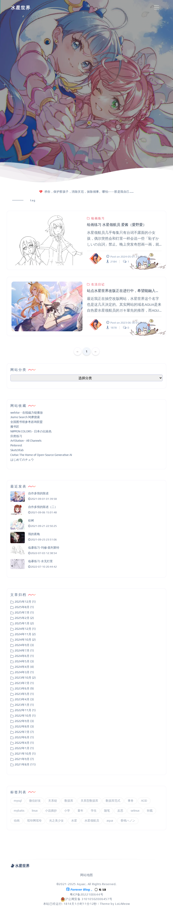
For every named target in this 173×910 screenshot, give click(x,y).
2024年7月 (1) (24, 650)
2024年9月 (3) (24, 645)
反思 (120, 810)
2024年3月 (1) (24, 672)
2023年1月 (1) (24, 704)
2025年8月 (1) (24, 607)
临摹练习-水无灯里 (40, 561)
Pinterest (16, 445)
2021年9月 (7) (24, 759)
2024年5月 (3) (24, 661)
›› (95, 351)
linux (35, 810)
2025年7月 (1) (24, 612)
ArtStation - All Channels (25, 440)
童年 (80, 810)
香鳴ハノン (128, 820)
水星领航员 (91, 820)
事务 (131, 800)
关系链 (52, 800)
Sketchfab (17, 450)
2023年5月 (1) (24, 694)
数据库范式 (113, 800)
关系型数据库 (89, 800)
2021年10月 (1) (25, 753)
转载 (150, 810)
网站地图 (86, 875)
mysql (18, 800)
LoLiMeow (122, 903)
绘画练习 (96, 218)
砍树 (31, 520)
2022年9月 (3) (24, 721)
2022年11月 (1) (25, 710)
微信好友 (35, 800)
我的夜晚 (34, 534)
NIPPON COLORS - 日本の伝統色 (31, 431)
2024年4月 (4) (24, 666)
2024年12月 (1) (25, 628)
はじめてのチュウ (22, 459)
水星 (74, 820)
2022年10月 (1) (25, 715)
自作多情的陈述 (38, 493)
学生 (94, 810)
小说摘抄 (51, 810)
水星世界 (21, 7)
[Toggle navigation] (156, 7)
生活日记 (96, 284)
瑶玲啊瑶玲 (34, 820)
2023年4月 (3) (24, 699)
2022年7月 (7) (24, 732)
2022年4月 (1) (24, 742)
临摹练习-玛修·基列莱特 (43, 547)
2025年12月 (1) (25, 601)
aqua (110, 820)
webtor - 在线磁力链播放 (26, 412)
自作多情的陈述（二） (42, 507)
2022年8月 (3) (24, 726)
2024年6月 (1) (24, 656)
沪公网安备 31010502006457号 (86, 899)
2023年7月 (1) (24, 683)
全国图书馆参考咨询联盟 (26, 422)
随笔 (107, 810)
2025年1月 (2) (24, 623)
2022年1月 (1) (24, 748)
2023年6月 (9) (24, 688)
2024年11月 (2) (25, 634)
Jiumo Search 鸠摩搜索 (25, 417)
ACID (144, 800)
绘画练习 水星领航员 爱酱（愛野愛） (116, 225)
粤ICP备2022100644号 (86, 894)
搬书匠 (14, 426)
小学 (67, 810)
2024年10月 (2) (25, 639)
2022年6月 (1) (24, 737)
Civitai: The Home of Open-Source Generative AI (41, 455)
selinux (135, 810)
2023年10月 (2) (25, 677)
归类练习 (16, 436)
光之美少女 (56, 820)
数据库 (68, 800)
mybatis (19, 810)
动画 (17, 820)
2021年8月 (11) (25, 764)
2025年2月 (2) (24, 618)
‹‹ (77, 351)
